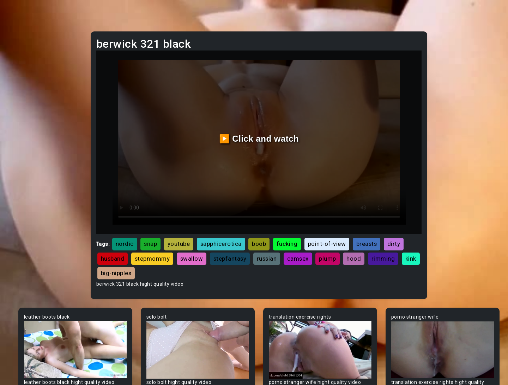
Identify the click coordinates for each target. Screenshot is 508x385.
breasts (180, 226)
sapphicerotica (290, 211)
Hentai (21, 156)
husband (236, 226)
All (16, 169)
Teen (19, 48)
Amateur (23, 209)
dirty (207, 226)
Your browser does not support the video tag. (147, 312)
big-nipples (325, 240)
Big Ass (22, 303)
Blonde (21, 357)
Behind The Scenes (36, 290)
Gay (17, 182)
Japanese (25, 142)
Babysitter (25, 263)
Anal (18, 88)
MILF (18, 62)
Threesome (27, 129)
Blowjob (22, 370)
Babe (19, 250)
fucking (356, 211)
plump (210, 240)
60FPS (20, 196)
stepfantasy (353, 226)
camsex (181, 240)
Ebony (20, 75)
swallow (315, 226)
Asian (20, 236)
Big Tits (22, 330)
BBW (18, 276)
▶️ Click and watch (300, 122)
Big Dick (22, 317)
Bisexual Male (29, 343)
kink (294, 240)
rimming (266, 240)
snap (219, 211)
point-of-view (396, 211)
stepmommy (276, 226)
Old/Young (26, 102)
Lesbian (22, 115)
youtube (248, 211)
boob (328, 211)
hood (237, 240)
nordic (194, 211)
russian (391, 226)
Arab (19, 223)
